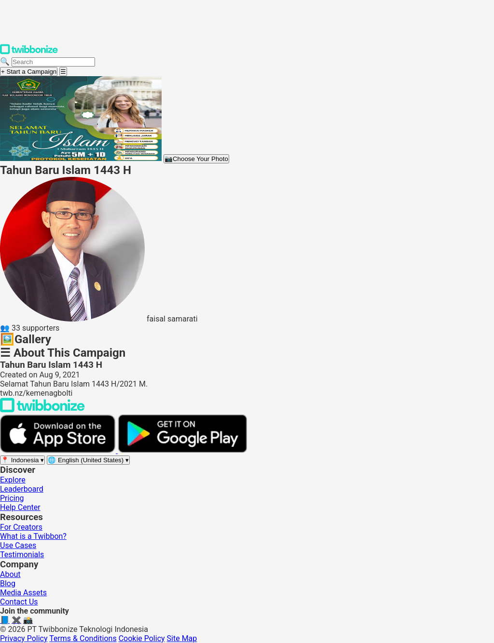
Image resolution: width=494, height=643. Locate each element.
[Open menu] (63, 71)
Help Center (20, 507)
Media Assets (23, 592)
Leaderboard (21, 489)
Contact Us (19, 601)
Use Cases (18, 545)
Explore (13, 479)
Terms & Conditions (83, 638)
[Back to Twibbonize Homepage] (42, 410)
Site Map (182, 638)
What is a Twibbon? (33, 536)
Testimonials (22, 554)
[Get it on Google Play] (182, 450)
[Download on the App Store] (59, 450)
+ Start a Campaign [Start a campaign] (28, 71)
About (10, 574)
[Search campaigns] (53, 62)
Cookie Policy (142, 638)
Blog (7, 583)
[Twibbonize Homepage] (29, 52)
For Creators (21, 527)
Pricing (12, 498)
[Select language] (88, 460)
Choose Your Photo (196, 158)
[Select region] (22, 460)
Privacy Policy (24, 638)
